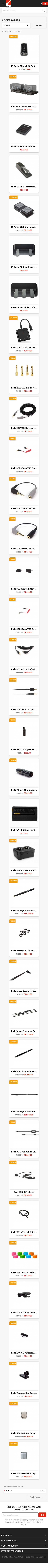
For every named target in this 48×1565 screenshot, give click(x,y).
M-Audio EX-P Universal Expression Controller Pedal (24, 227)
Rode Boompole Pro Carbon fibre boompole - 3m (24, 1112)
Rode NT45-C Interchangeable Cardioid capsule (24, 1433)
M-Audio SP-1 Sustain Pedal (24, 146)
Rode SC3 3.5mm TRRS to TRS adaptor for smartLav (24, 508)
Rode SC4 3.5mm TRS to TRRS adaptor (24, 549)
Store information (12, 1551)
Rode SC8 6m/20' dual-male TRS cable (24, 669)
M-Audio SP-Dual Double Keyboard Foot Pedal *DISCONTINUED (24, 267)
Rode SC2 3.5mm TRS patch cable (24, 468)
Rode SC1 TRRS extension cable (24, 428)
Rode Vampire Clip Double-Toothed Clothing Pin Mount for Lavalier (24, 1393)
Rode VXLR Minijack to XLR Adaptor (24, 750)
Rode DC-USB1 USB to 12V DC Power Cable (24, 1152)
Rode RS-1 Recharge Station (24, 870)
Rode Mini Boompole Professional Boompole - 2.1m (24, 1071)
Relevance (16, 25)
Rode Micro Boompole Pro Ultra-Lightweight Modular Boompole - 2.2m (24, 1031)
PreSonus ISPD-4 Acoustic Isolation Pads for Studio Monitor (24, 106)
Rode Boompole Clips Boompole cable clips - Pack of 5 (24, 951)
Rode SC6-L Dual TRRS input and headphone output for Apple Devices (24, 348)
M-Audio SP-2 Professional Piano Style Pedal (24, 187)
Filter (39, 25)
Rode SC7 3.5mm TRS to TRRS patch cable (24, 629)
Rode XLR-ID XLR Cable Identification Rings (24, 1272)
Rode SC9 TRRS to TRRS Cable (24, 709)
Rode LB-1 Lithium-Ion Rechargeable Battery (24, 830)
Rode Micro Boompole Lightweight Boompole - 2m (24, 991)
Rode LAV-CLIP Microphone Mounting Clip (24, 1353)
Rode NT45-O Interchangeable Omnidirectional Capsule (24, 1473)
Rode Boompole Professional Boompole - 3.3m (24, 910)
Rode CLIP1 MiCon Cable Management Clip (24, 1313)
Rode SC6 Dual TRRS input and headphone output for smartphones (24, 589)
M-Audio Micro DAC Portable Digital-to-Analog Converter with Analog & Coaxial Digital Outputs (24, 66)
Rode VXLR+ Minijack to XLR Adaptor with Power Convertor (24, 790)
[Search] (24, 10)
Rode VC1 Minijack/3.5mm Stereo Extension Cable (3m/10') (24, 1232)
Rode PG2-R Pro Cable (24, 1192)
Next (42, 1491)
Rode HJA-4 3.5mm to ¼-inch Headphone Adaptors (24, 388)
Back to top (37, 1497)
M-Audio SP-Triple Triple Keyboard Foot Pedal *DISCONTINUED (24, 307)
